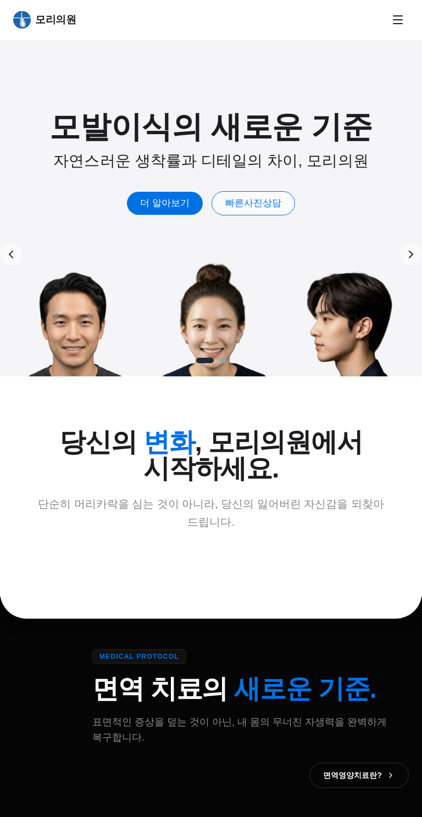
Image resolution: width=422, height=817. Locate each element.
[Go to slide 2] (223, 360)
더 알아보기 (165, 203)
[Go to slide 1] (205, 360)
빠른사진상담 (253, 203)
